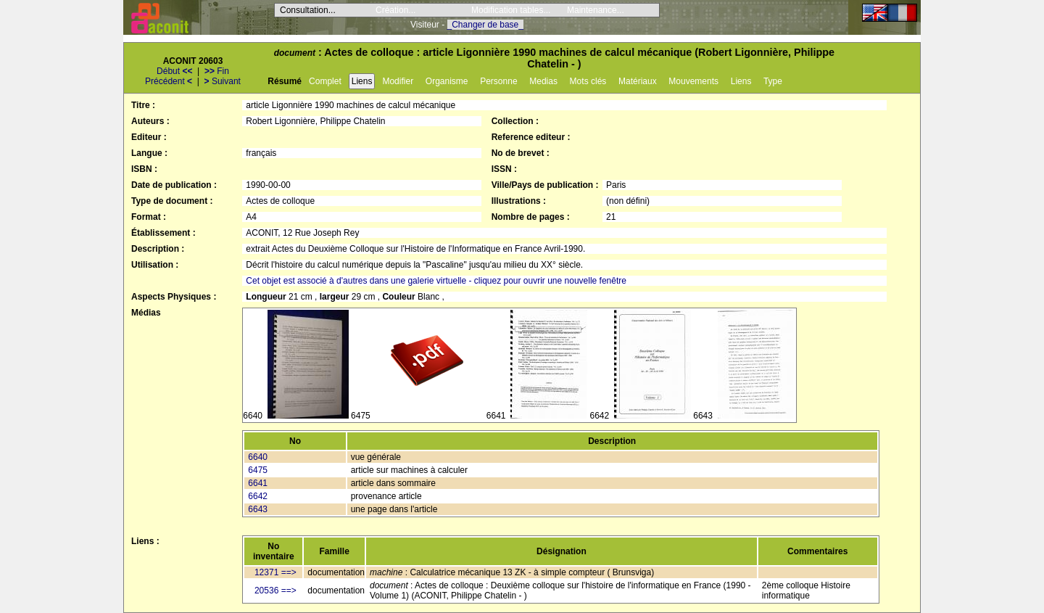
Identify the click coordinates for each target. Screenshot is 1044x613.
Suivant (222, 81)
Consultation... (308, 10)
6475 (258, 470)
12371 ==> (275, 572)
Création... (395, 10)
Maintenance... (595, 10)
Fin (216, 71)
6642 (258, 496)
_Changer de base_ (485, 25)
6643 (258, 509)
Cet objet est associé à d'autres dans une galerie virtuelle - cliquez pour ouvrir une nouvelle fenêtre (436, 281)
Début (174, 71)
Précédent (168, 81)
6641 (258, 483)
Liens (362, 81)
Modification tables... (510, 10)
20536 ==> (275, 590)
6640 (258, 457)
